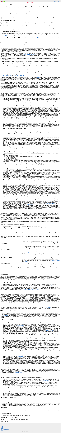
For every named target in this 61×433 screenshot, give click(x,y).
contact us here (56, 11)
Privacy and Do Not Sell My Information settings (47, 37)
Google (58, 260)
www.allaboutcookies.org (8, 270)
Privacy (2, 428)
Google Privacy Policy (19, 75)
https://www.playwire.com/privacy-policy (31, 289)
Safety (2, 430)
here (47, 279)
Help (2, 426)
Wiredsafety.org (8, 35)
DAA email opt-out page (50, 203)
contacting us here (4, 315)
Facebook (54, 260)
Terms (2, 427)
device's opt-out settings (29, 54)
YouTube (26, 261)
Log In (59, 1)
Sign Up (55, 1)
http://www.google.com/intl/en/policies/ (30, 252)
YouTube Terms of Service (6, 75)
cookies (38, 77)
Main (2, 424)
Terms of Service (34, 13)
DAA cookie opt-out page (31, 204)
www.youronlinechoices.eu (8, 272)
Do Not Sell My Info (5, 429)
